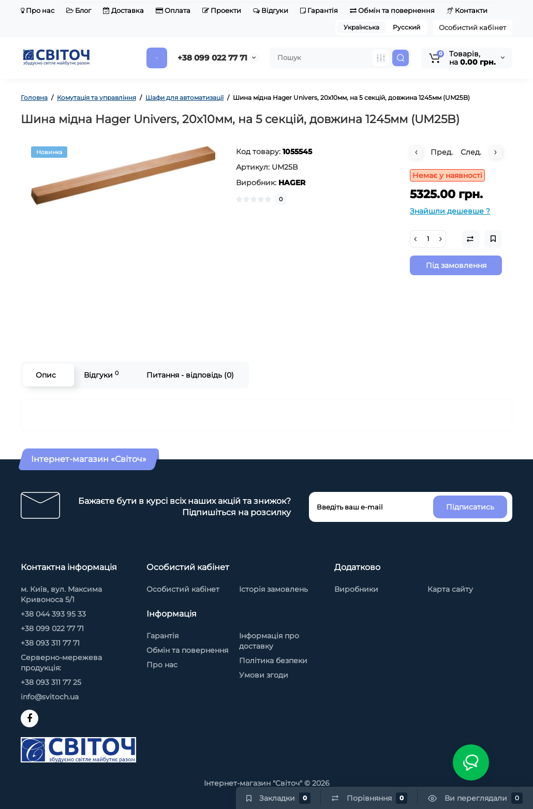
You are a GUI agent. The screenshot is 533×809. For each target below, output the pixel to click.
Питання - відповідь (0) (190, 375)
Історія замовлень (273, 589)
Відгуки (270, 10)
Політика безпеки (273, 660)
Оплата (173, 10)
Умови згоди (263, 675)
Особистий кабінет (472, 27)
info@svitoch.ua (50, 696)
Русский (406, 27)
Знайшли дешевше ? (450, 211)
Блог (78, 10)
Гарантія (319, 10)
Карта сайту (450, 589)
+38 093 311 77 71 (50, 643)
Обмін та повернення (392, 10)
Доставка (123, 10)
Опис (46, 375)
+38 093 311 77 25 (51, 682)
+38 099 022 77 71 (212, 58)
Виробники (356, 589)
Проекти (221, 10)
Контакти (467, 10)
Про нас (37, 10)
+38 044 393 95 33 (53, 614)
